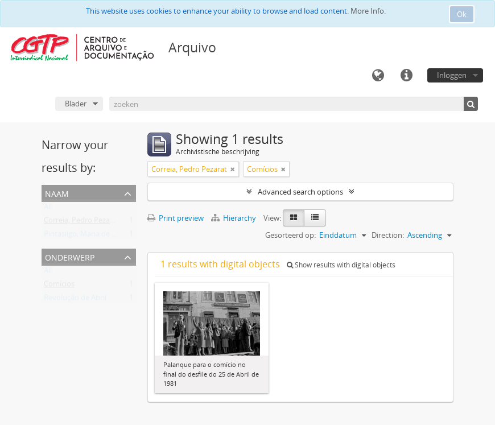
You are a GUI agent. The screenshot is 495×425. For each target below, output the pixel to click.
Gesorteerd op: (290, 235)
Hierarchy (234, 218)
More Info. (368, 11)
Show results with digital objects (341, 265)
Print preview (175, 218)
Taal (378, 75)
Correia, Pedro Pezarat (81, 222)
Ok (462, 14)
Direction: (388, 235)
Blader (75, 103)
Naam (57, 192)
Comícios (59, 286)
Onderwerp (69, 256)
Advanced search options (300, 192)
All (48, 209)
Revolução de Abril (75, 300)
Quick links (406, 75)
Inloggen (452, 75)
